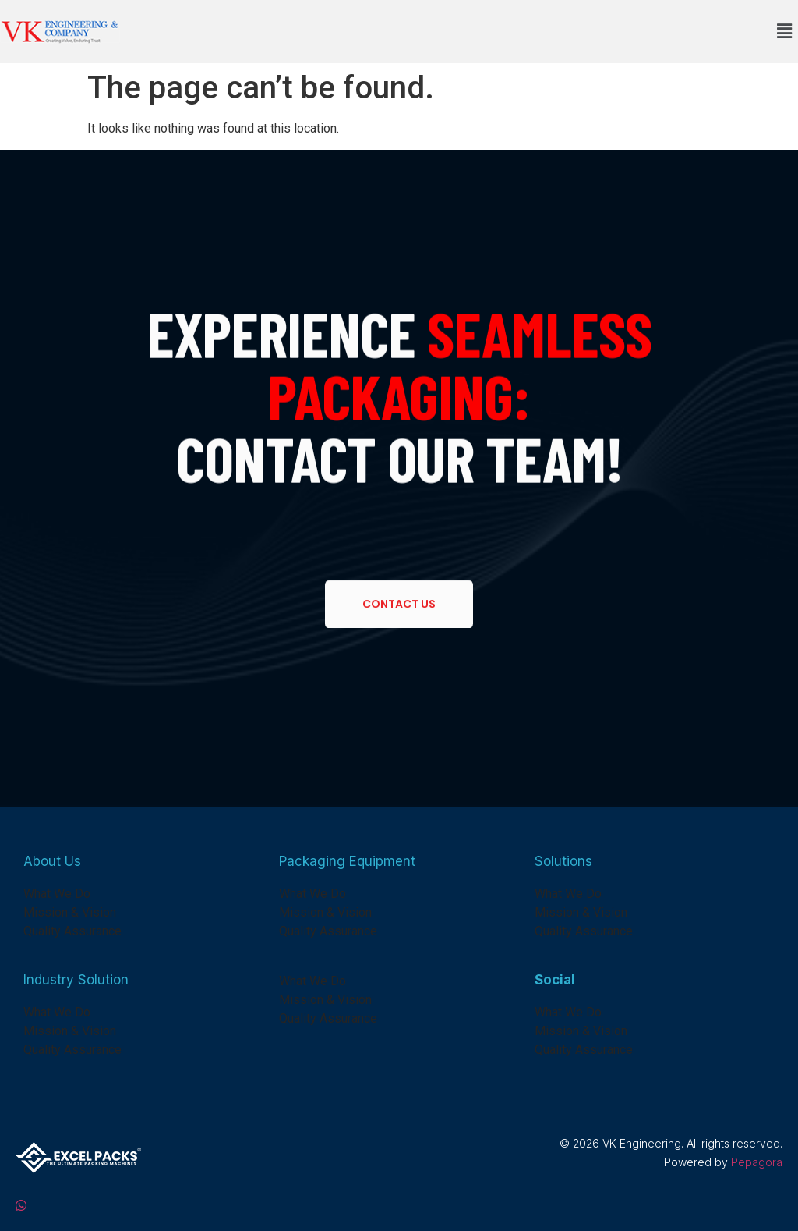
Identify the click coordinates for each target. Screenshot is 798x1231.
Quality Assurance (72, 931)
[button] (785, 31)
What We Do (56, 893)
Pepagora (756, 1162)
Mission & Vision (69, 912)
